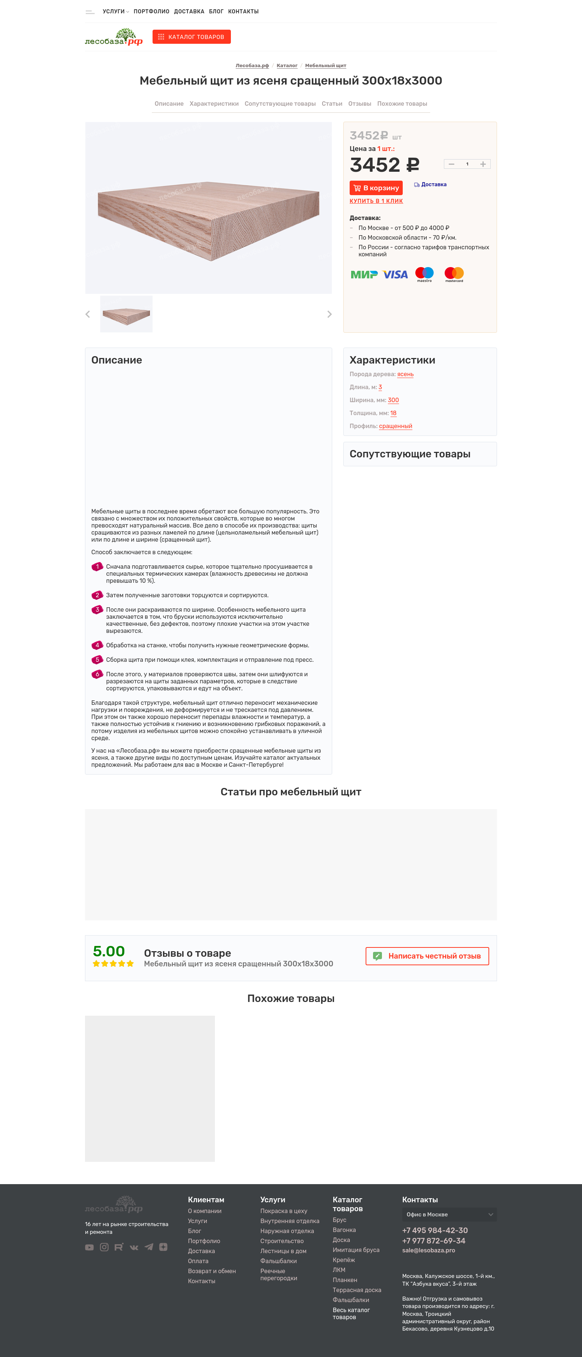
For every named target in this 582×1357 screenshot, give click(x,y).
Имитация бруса (356, 1250)
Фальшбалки (279, 1261)
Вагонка (344, 1229)
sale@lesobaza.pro (428, 1250)
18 (393, 413)
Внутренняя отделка (290, 1221)
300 (393, 400)
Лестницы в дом (284, 1251)
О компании (205, 1211)
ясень (405, 374)
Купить (376, 201)
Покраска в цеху (284, 1211)
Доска (341, 1239)
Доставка (189, 12)
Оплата (198, 1261)
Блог (216, 12)
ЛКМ (339, 1270)
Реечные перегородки (279, 1275)
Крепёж (344, 1260)
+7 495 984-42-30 (435, 1230)
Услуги (197, 1221)
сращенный (395, 426)
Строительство (282, 1241)
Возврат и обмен (212, 1271)
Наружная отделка (287, 1231)
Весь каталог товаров (351, 1314)
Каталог (197, 37)
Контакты (243, 12)
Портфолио (152, 12)
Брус (340, 1219)
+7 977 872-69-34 (434, 1240)
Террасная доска (357, 1290)
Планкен (345, 1280)
